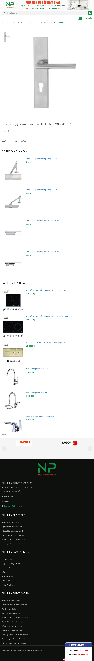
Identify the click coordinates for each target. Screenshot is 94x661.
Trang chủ (6, 23)
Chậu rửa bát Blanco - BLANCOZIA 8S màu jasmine (46, 343)
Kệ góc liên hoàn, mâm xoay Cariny (14, 622)
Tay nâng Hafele (7, 559)
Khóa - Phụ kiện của (20, 23)
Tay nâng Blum (7, 568)
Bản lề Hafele (6, 581)
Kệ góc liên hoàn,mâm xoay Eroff (13, 531)
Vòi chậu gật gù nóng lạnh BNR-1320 (40, 416)
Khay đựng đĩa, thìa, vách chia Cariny (15, 639)
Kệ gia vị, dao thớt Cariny (11, 613)
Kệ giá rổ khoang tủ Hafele (11, 564)
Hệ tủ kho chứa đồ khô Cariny (12, 630)
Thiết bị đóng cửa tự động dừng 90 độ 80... (42, 159)
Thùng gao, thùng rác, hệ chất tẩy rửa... (16, 544)
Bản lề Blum (6, 572)
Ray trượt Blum (7, 576)
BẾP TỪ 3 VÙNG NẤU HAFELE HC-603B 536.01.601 (46, 290)
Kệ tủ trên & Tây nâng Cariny (12, 626)
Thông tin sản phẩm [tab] (14, 141)
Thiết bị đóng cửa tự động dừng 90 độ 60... (42, 190)
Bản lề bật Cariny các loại (11, 600)
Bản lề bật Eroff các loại (10, 522)
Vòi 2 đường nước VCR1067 (37, 393)
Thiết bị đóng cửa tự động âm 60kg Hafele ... (43, 221)
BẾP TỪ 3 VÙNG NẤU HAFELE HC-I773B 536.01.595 (47, 316)
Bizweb (39, 650)
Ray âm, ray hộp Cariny (10, 609)
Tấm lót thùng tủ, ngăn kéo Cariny (14, 643)
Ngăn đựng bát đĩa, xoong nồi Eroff (14, 539)
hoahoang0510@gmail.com (14, 506)
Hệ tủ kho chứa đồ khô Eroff (12, 527)
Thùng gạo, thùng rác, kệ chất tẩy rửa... (16, 635)
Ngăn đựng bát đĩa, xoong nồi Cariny (15, 617)
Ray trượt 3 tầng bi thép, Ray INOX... (15, 605)
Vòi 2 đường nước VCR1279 (37, 369)
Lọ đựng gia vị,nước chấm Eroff (13, 535)
